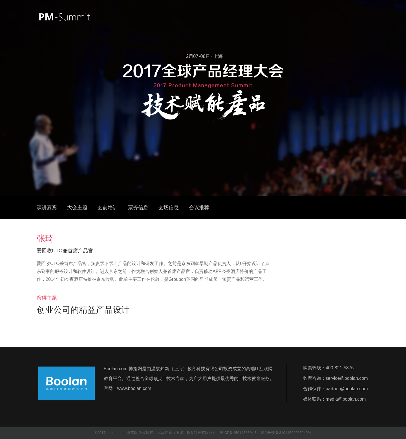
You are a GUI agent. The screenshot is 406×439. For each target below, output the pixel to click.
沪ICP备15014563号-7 (238, 433)
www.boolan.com (134, 388)
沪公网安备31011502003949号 (286, 433)
